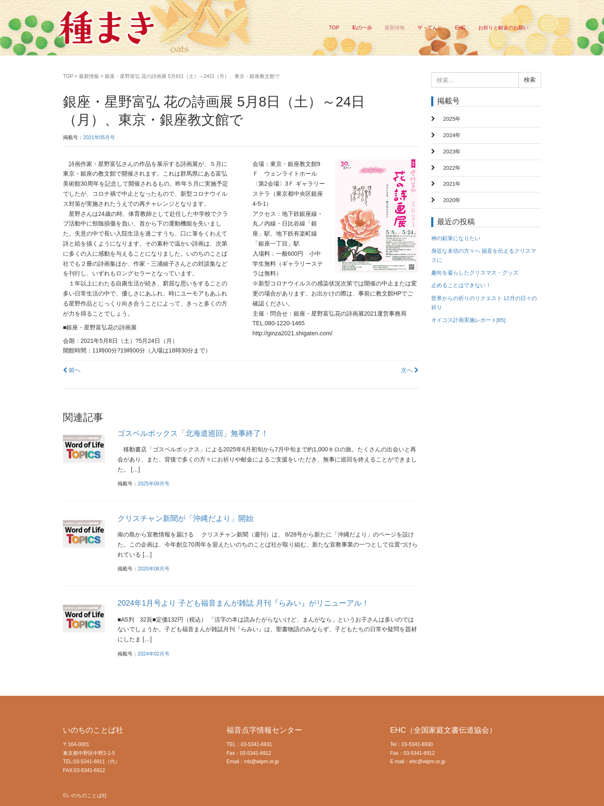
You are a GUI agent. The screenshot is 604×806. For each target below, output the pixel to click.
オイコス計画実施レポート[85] (468, 320)
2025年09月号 (153, 484)
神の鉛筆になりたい (455, 238)
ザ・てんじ (430, 28)
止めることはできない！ (461, 285)
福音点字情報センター (264, 730)
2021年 (452, 184)
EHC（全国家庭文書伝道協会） (443, 730)
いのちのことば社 (93, 730)
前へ (72, 370)
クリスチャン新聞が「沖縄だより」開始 (185, 518)
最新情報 (395, 28)
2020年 (452, 200)
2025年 (452, 119)
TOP (334, 28)
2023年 (452, 151)
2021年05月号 (99, 137)
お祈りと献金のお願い (503, 28)
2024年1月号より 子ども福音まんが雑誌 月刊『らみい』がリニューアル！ (243, 603)
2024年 (452, 135)
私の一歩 (362, 28)
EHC (460, 28)
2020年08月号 (153, 569)
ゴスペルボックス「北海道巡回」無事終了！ (192, 433)
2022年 (452, 168)
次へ (410, 370)
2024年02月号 (153, 654)
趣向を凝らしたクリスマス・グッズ (474, 273)
